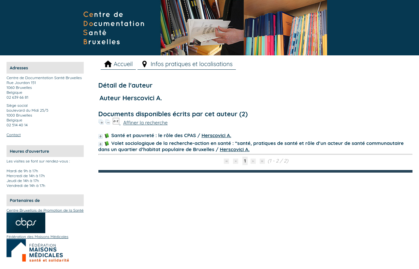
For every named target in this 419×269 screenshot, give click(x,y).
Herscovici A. (216, 135)
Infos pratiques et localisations (192, 64)
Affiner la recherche (145, 123)
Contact (14, 134)
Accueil (123, 64)
